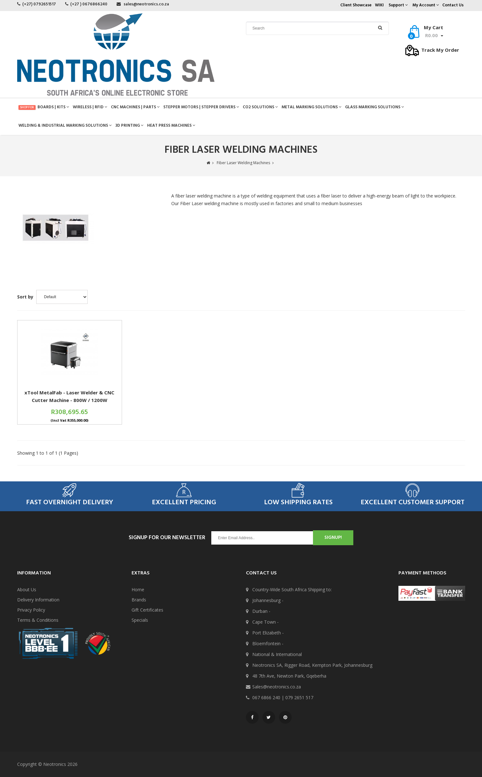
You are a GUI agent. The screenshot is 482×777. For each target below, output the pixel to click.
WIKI (379, 5)
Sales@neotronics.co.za (276, 687)
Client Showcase (355, 5)
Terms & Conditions (37, 620)
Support (398, 5)
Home (138, 589)
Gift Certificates (147, 610)
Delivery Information (38, 600)
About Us (26, 589)
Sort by (25, 297)
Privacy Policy (31, 610)
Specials (140, 620)
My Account (425, 5)
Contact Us (453, 5)
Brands (139, 600)
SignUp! (333, 537)
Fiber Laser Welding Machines (243, 162)
